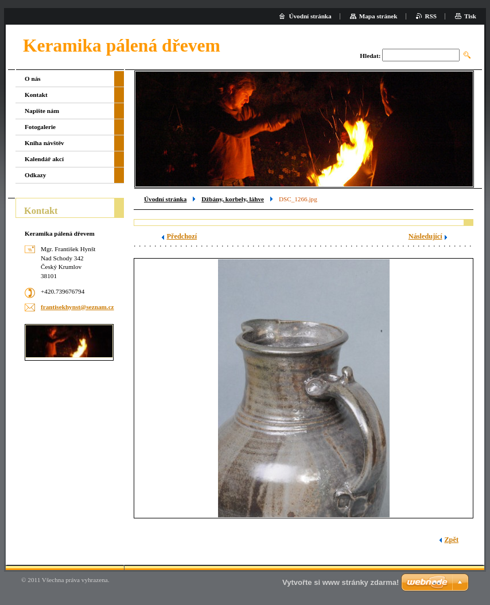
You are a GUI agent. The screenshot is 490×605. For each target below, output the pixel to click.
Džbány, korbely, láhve (232, 199)
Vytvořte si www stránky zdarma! (340, 582)
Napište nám (42, 110)
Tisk (470, 16)
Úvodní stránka (165, 199)
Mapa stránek (378, 16)
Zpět (451, 540)
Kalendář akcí (44, 158)
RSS (431, 16)
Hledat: (370, 55)
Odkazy (35, 174)
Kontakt (36, 94)
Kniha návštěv (44, 142)
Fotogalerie (40, 126)
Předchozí (181, 236)
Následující (425, 236)
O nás (33, 78)
